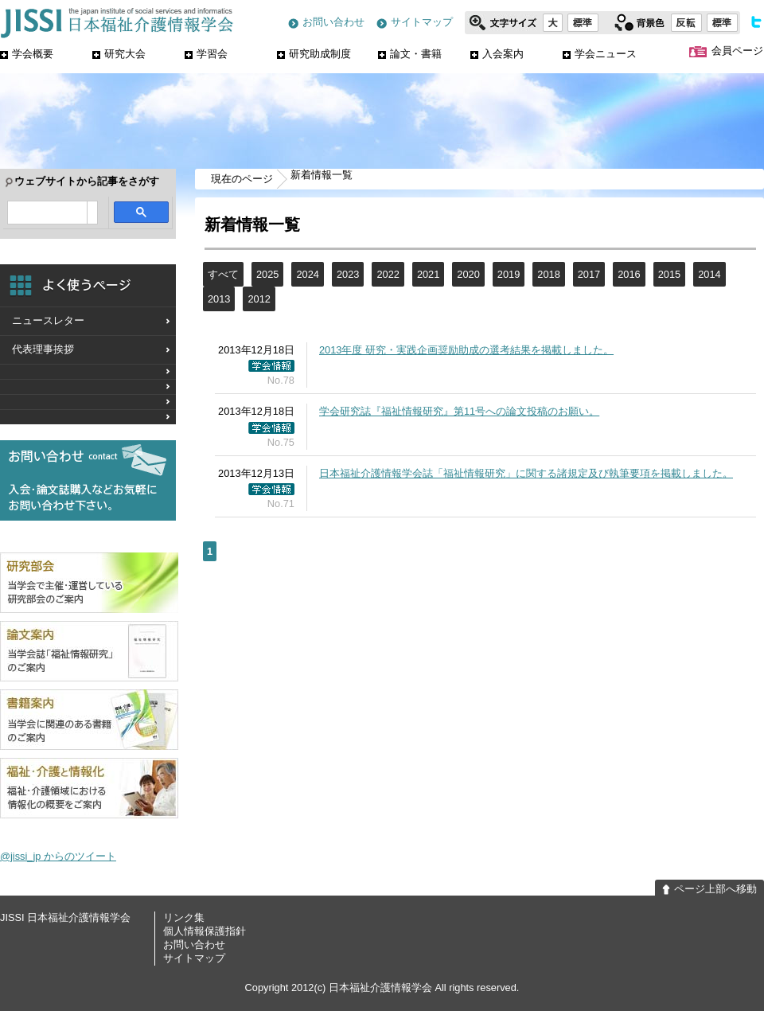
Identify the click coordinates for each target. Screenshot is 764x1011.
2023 (348, 274)
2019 (508, 274)
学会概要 (26, 54)
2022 (387, 274)
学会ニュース (600, 54)
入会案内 (497, 54)
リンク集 (184, 917)
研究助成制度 (314, 54)
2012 (259, 299)
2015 (669, 274)
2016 (629, 274)
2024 (307, 274)
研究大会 (119, 54)
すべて (223, 274)
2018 (548, 274)
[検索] (47, 213)
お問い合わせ (326, 22)
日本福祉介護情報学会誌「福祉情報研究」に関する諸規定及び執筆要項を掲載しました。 (526, 473)
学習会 (206, 54)
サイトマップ (414, 22)
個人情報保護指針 (204, 931)
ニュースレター (48, 320)
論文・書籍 (410, 54)
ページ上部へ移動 (709, 889)
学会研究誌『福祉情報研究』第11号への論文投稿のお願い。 (459, 411)
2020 (468, 274)
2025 (267, 274)
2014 (709, 274)
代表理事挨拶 (43, 349)
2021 (428, 274)
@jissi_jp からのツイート (58, 856)
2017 (589, 274)
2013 (219, 299)
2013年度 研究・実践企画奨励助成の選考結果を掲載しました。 (466, 350)
